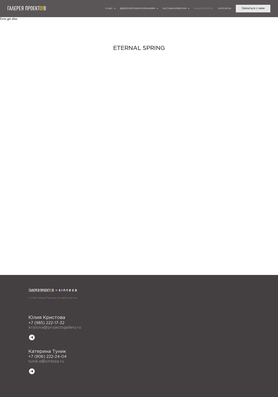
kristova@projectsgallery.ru (54, 327)
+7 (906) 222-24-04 (47, 356)
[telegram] (32, 337)
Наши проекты (203, 9)
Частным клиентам (174, 9)
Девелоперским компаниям (138, 9)
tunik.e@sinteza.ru (46, 361)
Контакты (224, 9)
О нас (109, 9)
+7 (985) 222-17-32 (46, 323)
